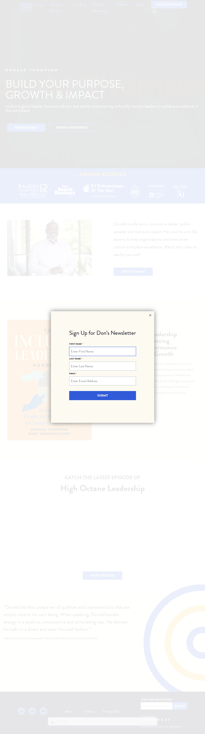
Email (73, 373)
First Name (76, 344)
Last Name (75, 358)
